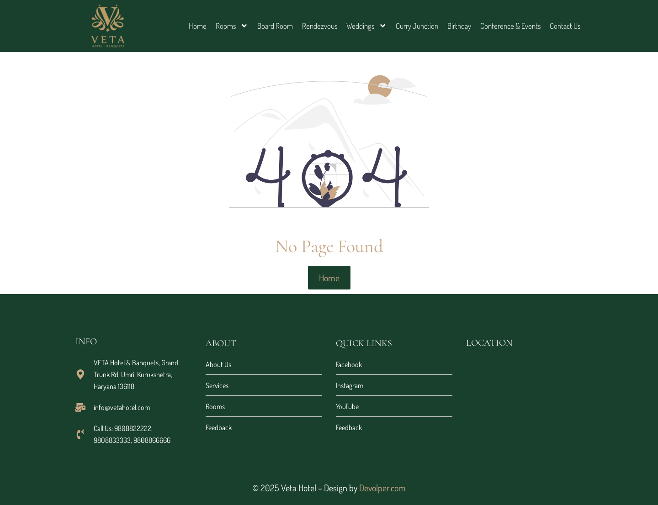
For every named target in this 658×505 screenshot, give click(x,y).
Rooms (232, 25)
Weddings (366, 25)
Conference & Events (510, 26)
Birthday (459, 26)
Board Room (275, 26)
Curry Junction (417, 26)
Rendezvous (319, 26)
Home (198, 26)
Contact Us (565, 26)
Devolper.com (382, 488)
